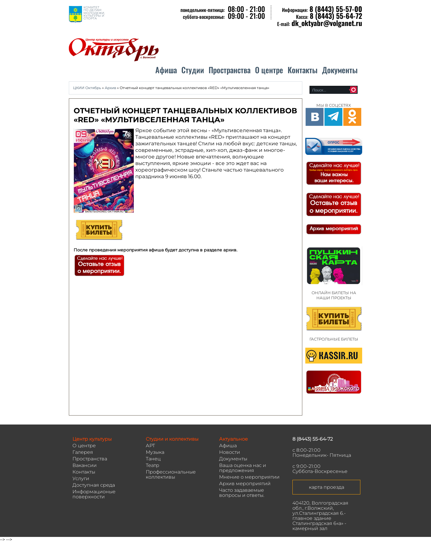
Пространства (230, 70)
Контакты (303, 70)
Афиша (166, 70)
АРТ (150, 445)
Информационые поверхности (94, 494)
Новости (229, 452)
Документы (340, 70)
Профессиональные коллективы (171, 474)
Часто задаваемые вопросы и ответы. (241, 492)
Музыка (155, 452)
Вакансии (84, 465)
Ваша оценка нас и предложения (242, 467)
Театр (152, 465)
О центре (269, 70)
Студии (192, 70)
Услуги (80, 478)
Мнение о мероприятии (249, 477)
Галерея (82, 452)
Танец (153, 459)
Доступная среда (93, 485)
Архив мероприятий (245, 483)
